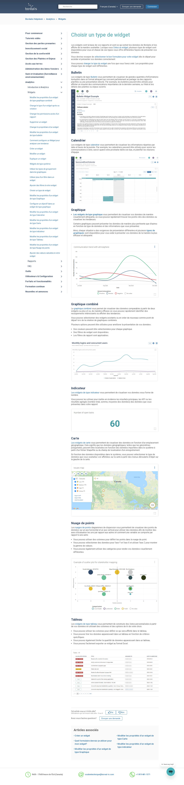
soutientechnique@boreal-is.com (96, 774)
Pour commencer (34, 33)
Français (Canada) (108, 6)
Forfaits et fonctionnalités (38, 281)
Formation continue (35, 286)
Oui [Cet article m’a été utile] (111, 712)
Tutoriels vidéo (32, 38)
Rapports (32, 261)
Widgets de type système (40, 164)
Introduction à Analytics (38, 87)
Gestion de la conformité (37, 53)
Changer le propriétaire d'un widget (44, 127)
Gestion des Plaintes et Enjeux (40, 58)
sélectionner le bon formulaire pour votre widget (116, 56)
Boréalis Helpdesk (34, 19)
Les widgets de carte (81, 442)
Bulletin (94, 77)
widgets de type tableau (86, 624)
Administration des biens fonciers (42, 69)
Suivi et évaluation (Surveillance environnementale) (41, 75)
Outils (28, 271)
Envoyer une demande (131, 6)
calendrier (95, 145)
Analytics (50, 19)
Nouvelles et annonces (36, 291)
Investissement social (36, 48)
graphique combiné (82, 308)
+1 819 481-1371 (140, 774)
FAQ (29, 266)
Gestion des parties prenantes (40, 43)
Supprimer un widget (38, 122)
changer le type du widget (95, 63)
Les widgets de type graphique (87, 214)
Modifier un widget (37, 154)
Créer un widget (36, 149)
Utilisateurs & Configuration (39, 276)
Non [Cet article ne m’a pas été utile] (122, 712)
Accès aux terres (33, 64)
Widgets (62, 19)
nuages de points (83, 527)
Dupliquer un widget (38, 159)
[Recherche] (77, 7)
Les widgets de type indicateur (85, 392)
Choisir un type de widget (40, 190)
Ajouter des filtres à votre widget (43, 185)
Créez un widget (120, 47)
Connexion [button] (152, 6)
